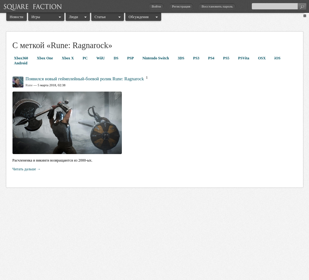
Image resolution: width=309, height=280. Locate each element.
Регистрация (181, 6)
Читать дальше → (26, 169)
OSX (262, 58)
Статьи (100, 17)
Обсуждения (139, 17)
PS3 (196, 58)
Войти (156, 6)
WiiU (101, 58)
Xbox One (45, 58)
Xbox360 (21, 58)
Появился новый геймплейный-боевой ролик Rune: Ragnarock (85, 78)
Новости (16, 17)
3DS (181, 58)
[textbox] (279, 6)
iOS (277, 58)
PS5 (226, 58)
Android (20, 63)
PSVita (244, 58)
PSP (131, 58)
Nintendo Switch (156, 58)
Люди (73, 17)
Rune (29, 85)
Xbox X (68, 58)
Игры (36, 17)
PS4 (211, 58)
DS (116, 58)
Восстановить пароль (217, 6)
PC (86, 58)
